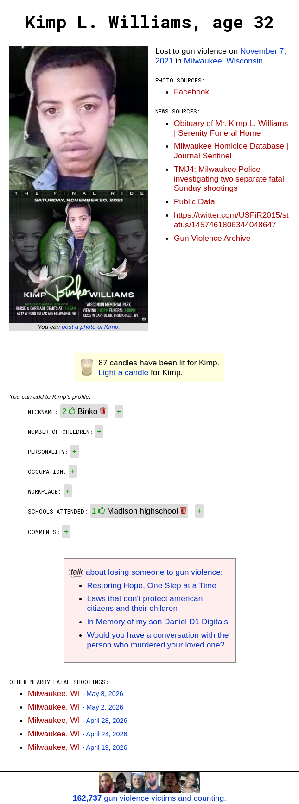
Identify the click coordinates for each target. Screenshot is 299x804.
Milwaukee (203, 60)
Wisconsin (244, 60)
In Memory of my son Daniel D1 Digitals (157, 621)
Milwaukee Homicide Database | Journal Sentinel (231, 150)
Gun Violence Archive (212, 238)
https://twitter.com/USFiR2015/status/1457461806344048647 (231, 219)
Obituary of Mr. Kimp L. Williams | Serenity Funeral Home (231, 128)
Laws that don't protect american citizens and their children (145, 603)
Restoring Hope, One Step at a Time (151, 585)
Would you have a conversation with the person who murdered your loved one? (158, 639)
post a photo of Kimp (90, 326)
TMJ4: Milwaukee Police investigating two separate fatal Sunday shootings (229, 178)
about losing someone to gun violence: (146, 572)
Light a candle (123, 372)
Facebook (191, 91)
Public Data (194, 201)
